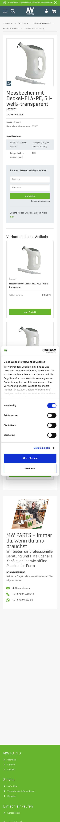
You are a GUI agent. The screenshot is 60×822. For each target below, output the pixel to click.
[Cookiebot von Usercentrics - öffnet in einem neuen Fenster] (42, 351)
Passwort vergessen (40, 201)
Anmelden (30, 196)
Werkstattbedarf (10, 29)
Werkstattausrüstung (34, 29)
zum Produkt (30, 312)
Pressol (12, 279)
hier (12, 217)
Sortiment (23, 23)
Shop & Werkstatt (42, 23)
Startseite (7, 23)
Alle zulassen (30, 458)
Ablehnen (29, 468)
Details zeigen (42, 448)
